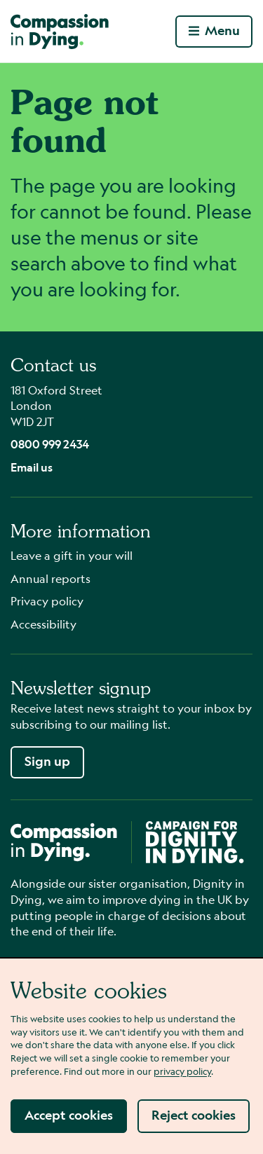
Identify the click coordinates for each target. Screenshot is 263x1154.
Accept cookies (69, 1115)
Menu (214, 30)
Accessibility (43, 624)
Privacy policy (47, 600)
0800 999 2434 (50, 444)
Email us (32, 467)
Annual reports (50, 578)
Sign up (47, 761)
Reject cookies (193, 1115)
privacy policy (182, 1071)
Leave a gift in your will (72, 555)
